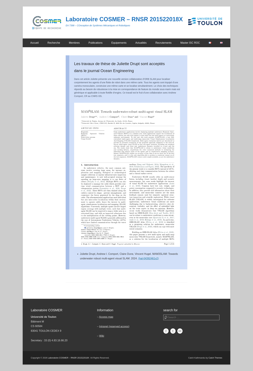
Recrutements (163, 42)
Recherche (54, 42)
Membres (74, 42)
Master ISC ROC (190, 42)
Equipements (118, 42)
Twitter (173, 331)
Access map (106, 316)
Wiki (101, 335)
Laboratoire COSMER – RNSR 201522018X (124, 19)
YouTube (180, 331)
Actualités (140, 42)
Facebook (166, 331)
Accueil (34, 42)
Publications (95, 42)
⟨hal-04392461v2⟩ (148, 258)
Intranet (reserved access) (114, 326)
